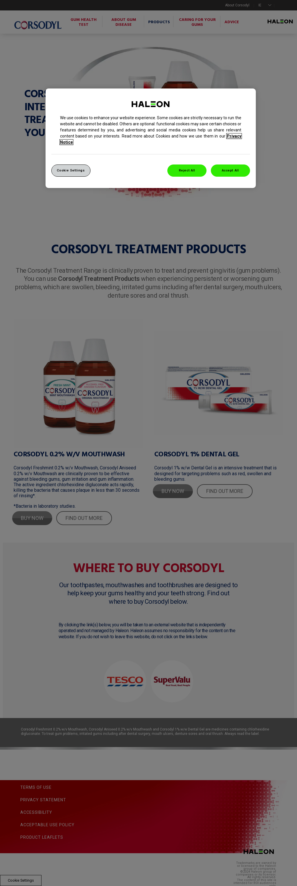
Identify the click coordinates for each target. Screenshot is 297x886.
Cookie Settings (71, 170)
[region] (151, 138)
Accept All (230, 170)
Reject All (187, 170)
